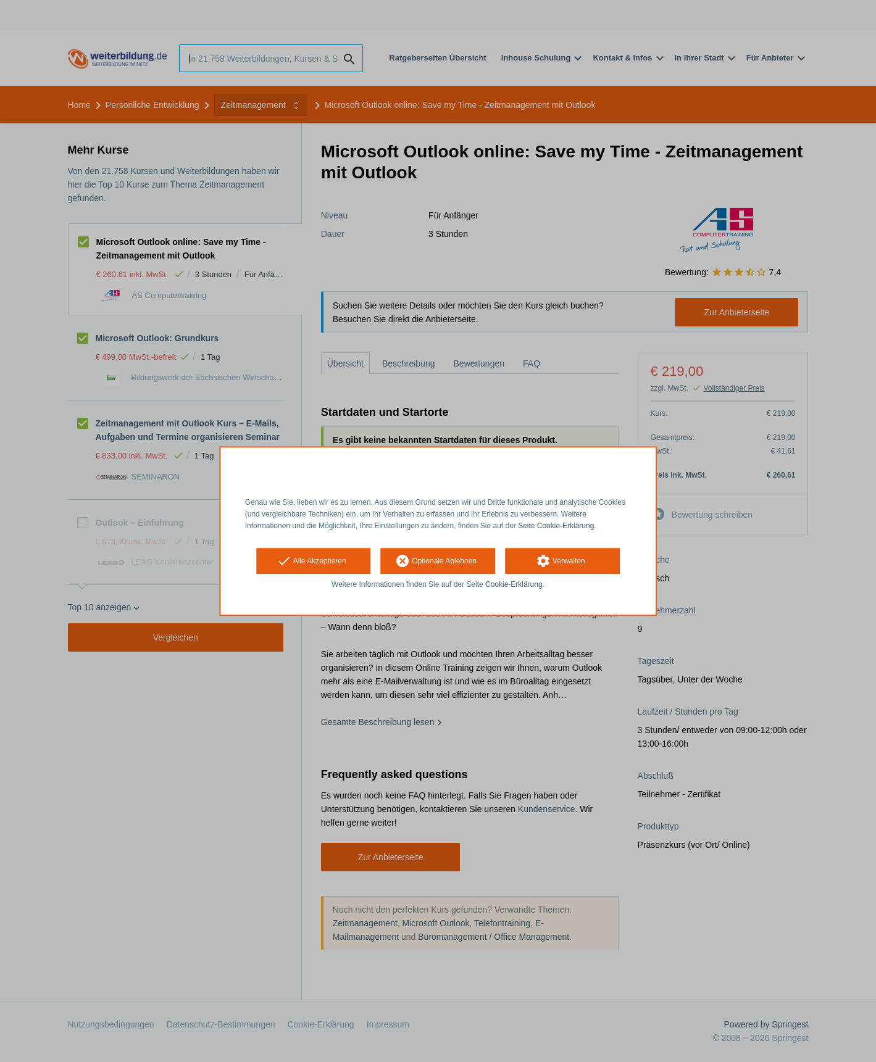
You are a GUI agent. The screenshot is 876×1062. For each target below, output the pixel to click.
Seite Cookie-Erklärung (556, 525)
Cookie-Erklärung (514, 585)
